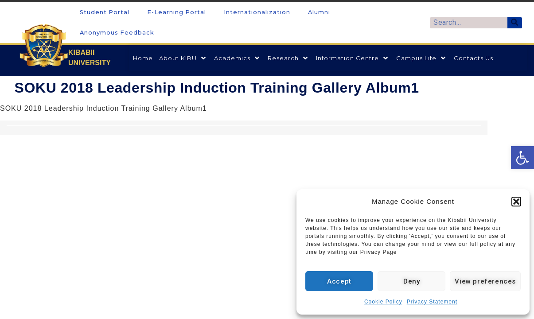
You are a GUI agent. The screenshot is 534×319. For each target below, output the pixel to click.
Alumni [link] (319, 12)
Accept (339, 281)
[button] (516, 201)
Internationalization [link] (257, 12)
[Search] (514, 22)
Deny (411, 281)
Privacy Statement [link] (432, 302)
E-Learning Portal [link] (176, 12)
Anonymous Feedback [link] (117, 32)
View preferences (485, 281)
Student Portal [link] (104, 12)
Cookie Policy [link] (383, 302)
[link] (522, 157)
